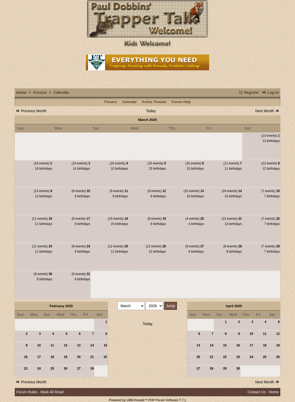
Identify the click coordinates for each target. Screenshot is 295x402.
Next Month (267, 111)
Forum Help (181, 102)
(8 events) (81, 191)
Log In (270, 92)
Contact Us (257, 392)
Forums (40, 92)
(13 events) (270, 136)
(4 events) (194, 218)
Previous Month (31, 111)
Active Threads (154, 102)
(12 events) (270, 163)
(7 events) (270, 191)
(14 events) (81, 163)
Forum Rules (26, 392)
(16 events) (43, 163)
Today (151, 111)
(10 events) (119, 163)
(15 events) (157, 163)
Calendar (129, 102)
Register (248, 92)
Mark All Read (52, 392)
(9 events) (119, 191)
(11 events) (232, 163)
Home (21, 92)
